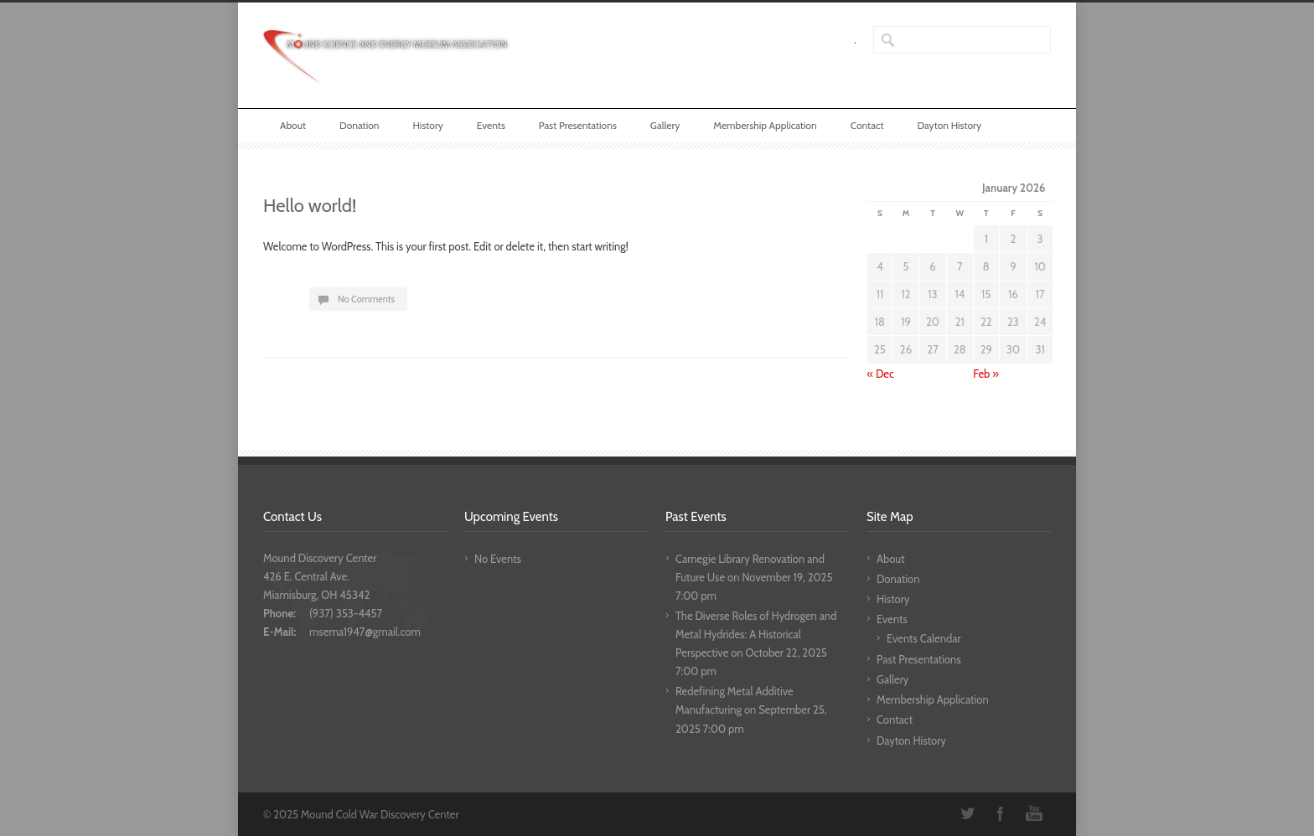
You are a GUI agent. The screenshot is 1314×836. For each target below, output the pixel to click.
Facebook (1000, 813)
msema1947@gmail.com (365, 631)
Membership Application (764, 125)
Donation (359, 125)
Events (491, 125)
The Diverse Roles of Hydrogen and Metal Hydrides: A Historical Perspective (755, 634)
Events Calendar (924, 638)
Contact (867, 125)
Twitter (967, 813)
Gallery (665, 125)
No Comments (366, 299)
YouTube (1034, 813)
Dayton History (949, 125)
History (427, 125)
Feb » (986, 373)
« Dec (880, 373)
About (293, 125)
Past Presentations (578, 125)
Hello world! (309, 205)
